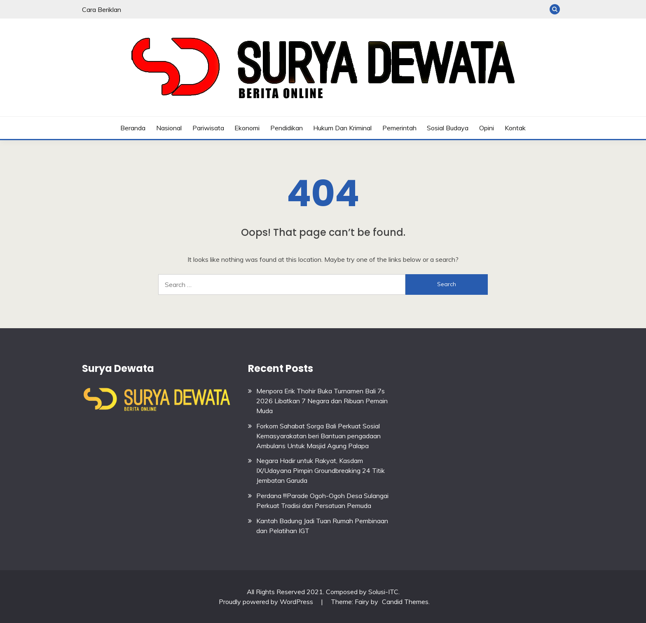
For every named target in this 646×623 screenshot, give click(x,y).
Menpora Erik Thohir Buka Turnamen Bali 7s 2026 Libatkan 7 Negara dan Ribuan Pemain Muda (322, 401)
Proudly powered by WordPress (267, 601)
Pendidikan (286, 128)
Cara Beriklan (101, 9)
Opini (486, 128)
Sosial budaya (447, 128)
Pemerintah (399, 128)
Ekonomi (247, 128)
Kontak (515, 128)
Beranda (132, 128)
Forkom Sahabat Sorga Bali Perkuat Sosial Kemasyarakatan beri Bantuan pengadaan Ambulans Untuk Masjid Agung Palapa (318, 436)
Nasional (169, 128)
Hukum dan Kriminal (342, 128)
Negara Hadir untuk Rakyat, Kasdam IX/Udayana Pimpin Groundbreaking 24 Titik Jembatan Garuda (320, 470)
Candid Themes (405, 601)
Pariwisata (208, 128)
